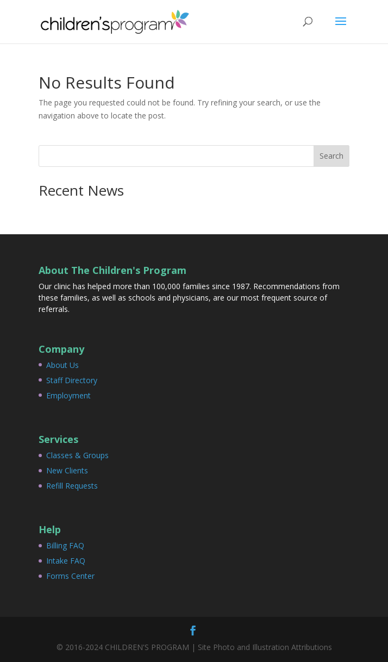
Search (331, 156)
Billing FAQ (65, 545)
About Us (62, 365)
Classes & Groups (77, 455)
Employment (68, 395)
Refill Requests (72, 485)
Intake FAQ (65, 560)
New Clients (67, 470)
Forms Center (70, 576)
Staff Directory (71, 380)
